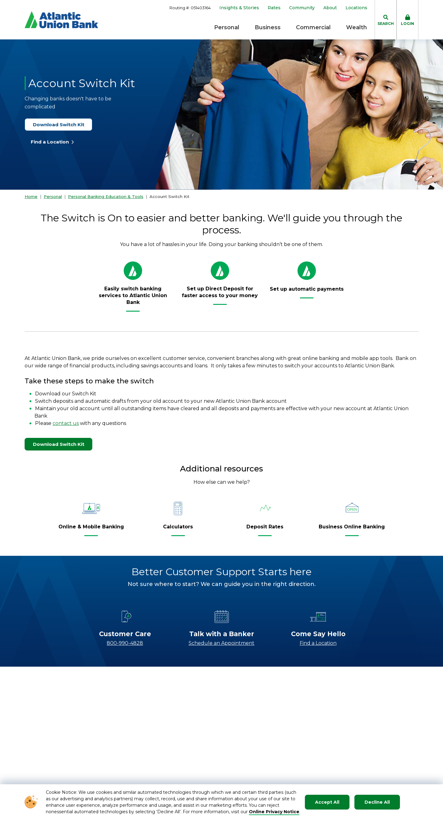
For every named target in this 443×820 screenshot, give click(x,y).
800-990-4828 (125, 643)
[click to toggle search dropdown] (386, 19)
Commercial (313, 27)
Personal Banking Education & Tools (105, 196)
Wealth (356, 27)
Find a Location (52, 142)
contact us (66, 423)
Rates (274, 7)
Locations (356, 7)
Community (302, 7)
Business (268, 27)
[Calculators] (178, 529)
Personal (226, 27)
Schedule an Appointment (221, 643)
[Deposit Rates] (264, 529)
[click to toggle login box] (407, 19)
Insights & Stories (239, 7)
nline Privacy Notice (276, 811)
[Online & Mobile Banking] (91, 529)
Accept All (327, 802)
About (330, 7)
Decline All (377, 802)
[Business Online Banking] (352, 529)
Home (31, 196)
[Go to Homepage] (61, 19)
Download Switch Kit (61, 124)
